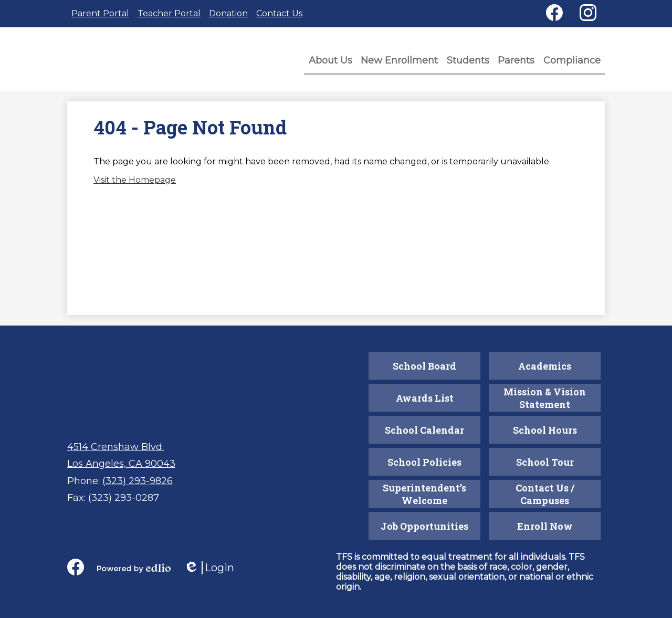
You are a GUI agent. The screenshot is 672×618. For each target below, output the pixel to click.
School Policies (424, 462)
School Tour (545, 462)
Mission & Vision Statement (544, 398)
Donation (228, 13)
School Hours (545, 430)
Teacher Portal (169, 13)
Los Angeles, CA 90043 (121, 463)
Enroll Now (545, 526)
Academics (544, 366)
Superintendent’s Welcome (424, 494)
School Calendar (424, 430)
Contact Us (279, 13)
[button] (336, 63)
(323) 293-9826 (137, 481)
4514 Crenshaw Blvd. (115, 447)
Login (209, 567)
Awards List (425, 398)
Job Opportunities (424, 526)
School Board (424, 366)
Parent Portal (100, 13)
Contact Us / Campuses (545, 494)
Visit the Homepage (134, 183)
